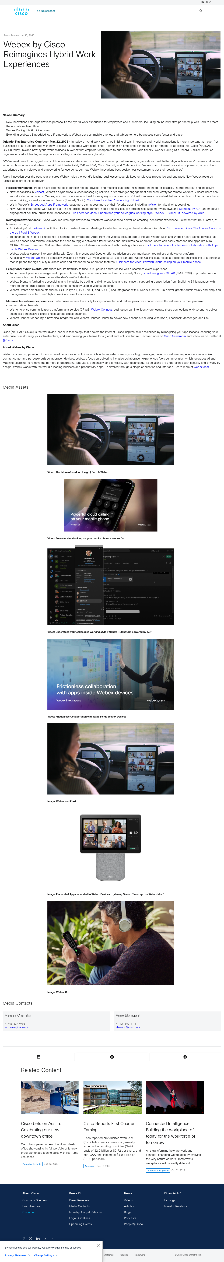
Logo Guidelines (79, 1218)
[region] (51, 1251)
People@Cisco (133, 1224)
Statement (109, 1255)
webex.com (201, 367)
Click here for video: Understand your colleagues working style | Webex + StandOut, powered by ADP (138, 213)
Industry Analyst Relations (85, 1212)
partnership (39, 228)
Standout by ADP (190, 209)
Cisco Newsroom (175, 336)
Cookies (124, 1255)
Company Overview (35, 1200)
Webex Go (33, 258)
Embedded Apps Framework (49, 204)
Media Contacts (79, 1206)
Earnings (169, 1200)
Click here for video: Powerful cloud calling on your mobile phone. (159, 262)
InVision (152, 204)
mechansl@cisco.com (17, 1027)
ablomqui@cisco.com (128, 1027)
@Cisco (8, 340)
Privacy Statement (16, 1255)
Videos (128, 1200)
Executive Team (32, 1206)
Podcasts (130, 1218)
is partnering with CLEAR (159, 273)
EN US (206, 2)
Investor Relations (175, 1206)
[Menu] (208, 11)
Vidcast (39, 192)
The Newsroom (45, 11)
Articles (129, 1206)
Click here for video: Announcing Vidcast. (113, 200)
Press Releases (79, 1200)
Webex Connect (101, 309)
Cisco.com (29, 1212)
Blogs (127, 1212)
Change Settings (44, 1255)
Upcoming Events (80, 1224)
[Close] (98, 1245)
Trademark (139, 1255)
